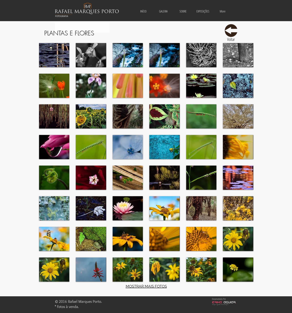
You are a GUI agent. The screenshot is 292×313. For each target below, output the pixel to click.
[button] (163, 11)
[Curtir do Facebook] (144, 302)
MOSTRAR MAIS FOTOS (146, 286)
